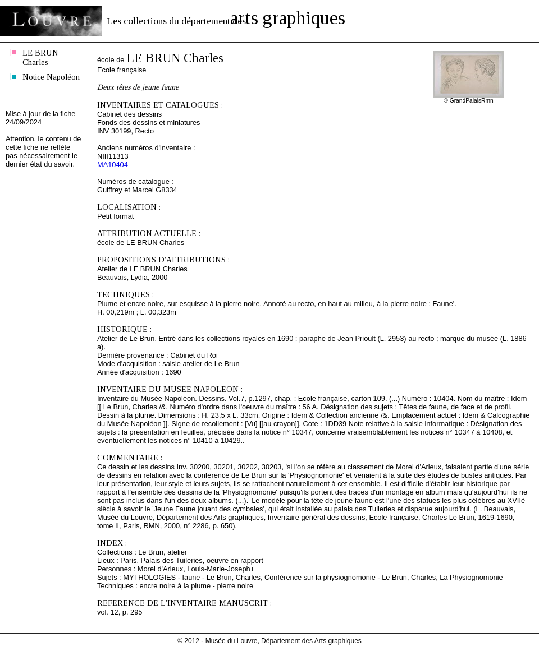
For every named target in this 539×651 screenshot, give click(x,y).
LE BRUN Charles (40, 57)
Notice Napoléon (51, 76)
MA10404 (112, 164)
